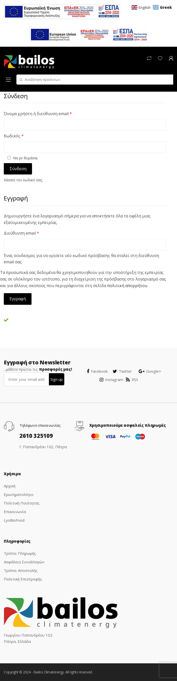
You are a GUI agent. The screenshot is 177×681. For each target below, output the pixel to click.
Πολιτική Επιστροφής (23, 579)
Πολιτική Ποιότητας (22, 503)
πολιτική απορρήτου (127, 285)
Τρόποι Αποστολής (21, 570)
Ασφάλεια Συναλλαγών (24, 561)
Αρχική (9, 485)
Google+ (150, 371)
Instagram (111, 379)
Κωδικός (14, 136)
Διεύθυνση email (21, 233)
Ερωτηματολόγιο (19, 494)
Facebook (97, 371)
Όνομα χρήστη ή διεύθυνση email (38, 113)
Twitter (122, 371)
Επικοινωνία (15, 511)
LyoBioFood (14, 520)
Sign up (56, 379)
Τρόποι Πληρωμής (20, 553)
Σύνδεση (18, 168)
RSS (132, 379)
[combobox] (94, 79)
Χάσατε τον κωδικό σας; (23, 180)
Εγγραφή (18, 298)
